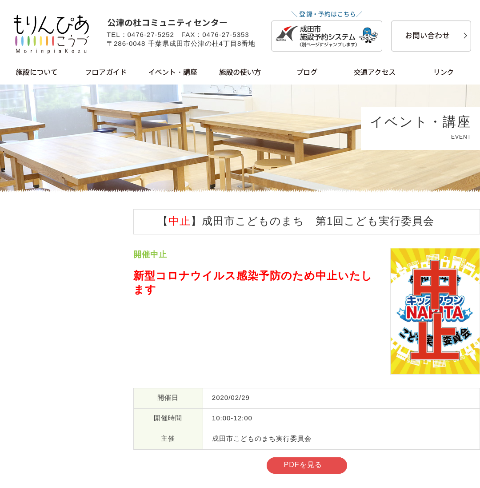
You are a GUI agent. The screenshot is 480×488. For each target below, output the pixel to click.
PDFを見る (303, 464)
